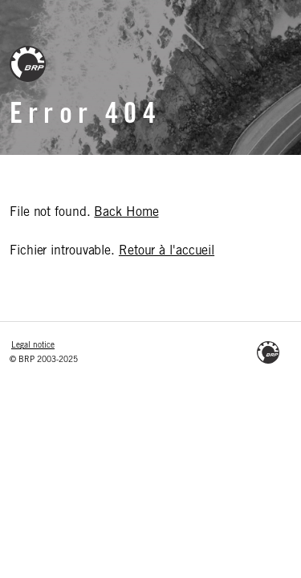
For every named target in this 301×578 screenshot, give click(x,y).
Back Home (126, 212)
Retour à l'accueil (166, 251)
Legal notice (33, 346)
